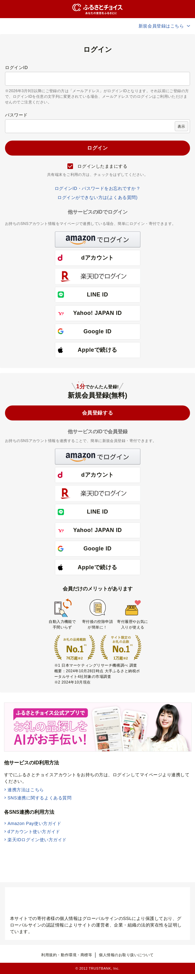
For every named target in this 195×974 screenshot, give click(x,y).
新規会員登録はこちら (165, 25)
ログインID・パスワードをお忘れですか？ (98, 188)
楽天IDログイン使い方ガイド (37, 839)
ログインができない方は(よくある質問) (97, 197)
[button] (97, 239)
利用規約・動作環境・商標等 (66, 955)
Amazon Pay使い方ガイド (34, 823)
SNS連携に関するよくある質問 (39, 797)
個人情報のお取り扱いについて (126, 955)
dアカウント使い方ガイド (33, 831)
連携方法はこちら (25, 789)
